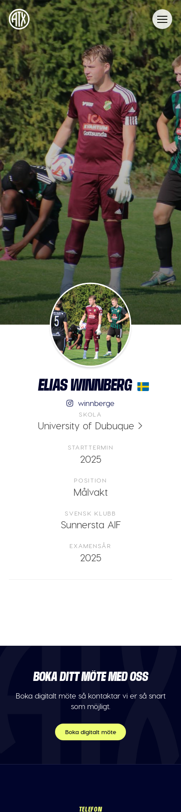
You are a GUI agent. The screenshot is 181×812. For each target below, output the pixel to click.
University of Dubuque (86, 425)
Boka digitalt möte (90, 731)
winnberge (90, 403)
